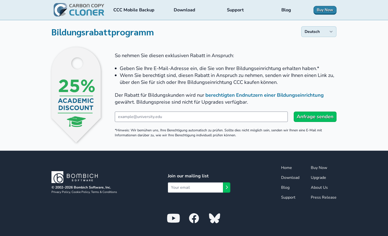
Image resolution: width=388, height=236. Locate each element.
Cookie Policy (81, 192)
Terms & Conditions (104, 192)
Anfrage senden (315, 116)
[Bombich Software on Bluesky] (214, 218)
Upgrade (318, 177)
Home (286, 167)
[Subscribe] (226, 187)
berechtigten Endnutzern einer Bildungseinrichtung (264, 95)
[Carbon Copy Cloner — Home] (78, 10)
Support (288, 197)
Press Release (324, 197)
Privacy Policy (60, 192)
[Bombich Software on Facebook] (194, 218)
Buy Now (319, 167)
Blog (285, 187)
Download (290, 177)
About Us (319, 187)
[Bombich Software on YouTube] (173, 218)
